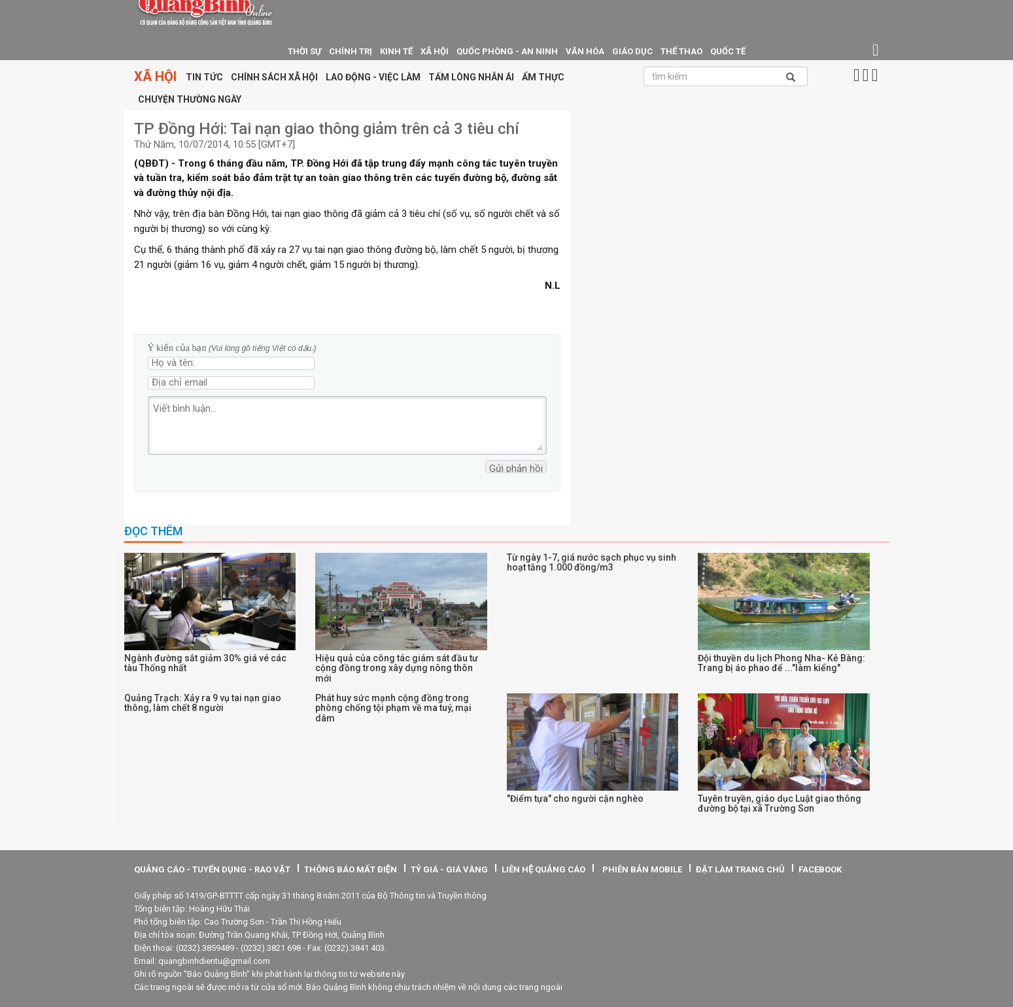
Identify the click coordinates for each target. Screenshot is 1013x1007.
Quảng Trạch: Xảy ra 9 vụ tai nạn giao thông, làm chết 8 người (202, 703)
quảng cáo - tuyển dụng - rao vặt (212, 869)
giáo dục (632, 51)
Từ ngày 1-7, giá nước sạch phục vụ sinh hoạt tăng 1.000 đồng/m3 (591, 562)
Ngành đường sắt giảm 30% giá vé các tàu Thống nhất (205, 663)
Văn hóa (585, 51)
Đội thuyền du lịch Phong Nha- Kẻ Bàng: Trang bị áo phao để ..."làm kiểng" (781, 663)
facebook (820, 869)
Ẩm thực (543, 77)
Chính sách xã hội (274, 77)
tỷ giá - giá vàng (449, 869)
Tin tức (204, 77)
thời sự (304, 51)
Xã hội (435, 51)
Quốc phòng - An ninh (507, 51)
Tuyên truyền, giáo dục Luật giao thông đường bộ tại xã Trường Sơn (779, 803)
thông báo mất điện (350, 869)
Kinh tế (396, 51)
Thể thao (681, 51)
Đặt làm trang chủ (740, 869)
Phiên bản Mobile (642, 869)
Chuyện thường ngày (189, 99)
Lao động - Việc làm (373, 77)
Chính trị (350, 51)
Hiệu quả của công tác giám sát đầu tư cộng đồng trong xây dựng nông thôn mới (396, 668)
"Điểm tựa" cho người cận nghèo (575, 798)
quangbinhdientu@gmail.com (214, 961)
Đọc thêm (153, 531)
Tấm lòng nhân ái (471, 77)
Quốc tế (728, 51)
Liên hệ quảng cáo (543, 869)
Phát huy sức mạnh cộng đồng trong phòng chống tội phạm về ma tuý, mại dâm (393, 708)
